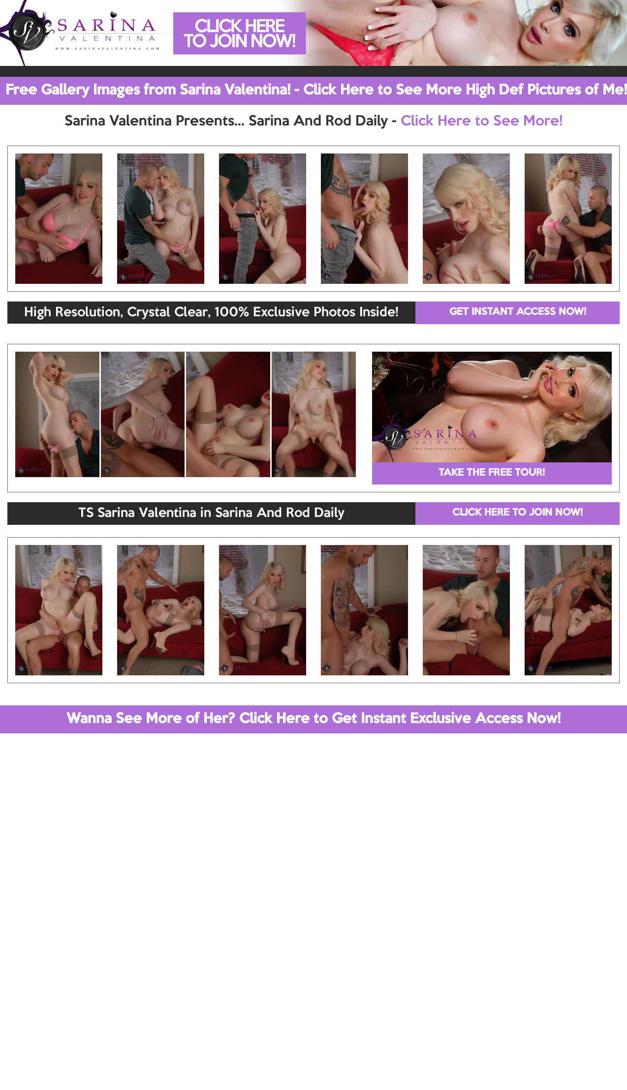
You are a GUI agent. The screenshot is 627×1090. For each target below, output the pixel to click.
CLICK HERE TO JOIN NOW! (517, 513)
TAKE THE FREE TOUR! (492, 473)
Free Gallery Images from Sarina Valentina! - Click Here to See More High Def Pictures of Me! (316, 90)
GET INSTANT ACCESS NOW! (517, 312)
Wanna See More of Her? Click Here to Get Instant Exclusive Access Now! (313, 719)
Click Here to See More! (482, 121)
